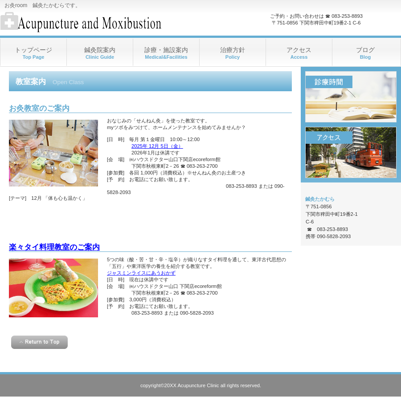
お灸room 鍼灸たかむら (89, 22)
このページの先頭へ (39, 342)
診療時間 (351, 96)
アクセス (351, 152)
